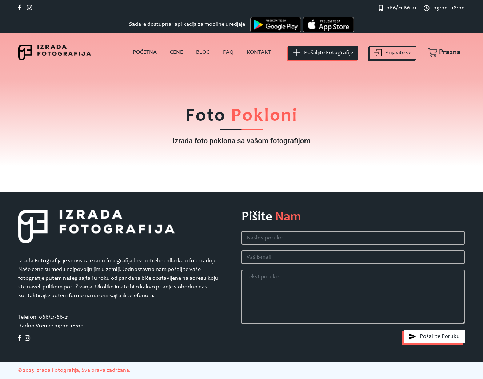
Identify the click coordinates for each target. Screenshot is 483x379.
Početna (145, 52)
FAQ (228, 52)
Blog (203, 52)
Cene (176, 52)
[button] (440, 52)
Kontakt (259, 52)
